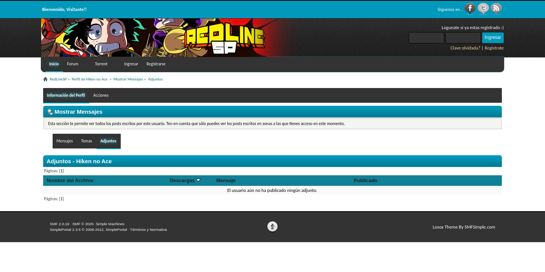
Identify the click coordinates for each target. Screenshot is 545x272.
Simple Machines (110, 224)
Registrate (494, 48)
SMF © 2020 (82, 224)
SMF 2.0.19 (60, 224)
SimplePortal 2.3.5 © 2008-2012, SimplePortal (88, 229)
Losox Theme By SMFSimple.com (464, 227)
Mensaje (225, 180)
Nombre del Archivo (70, 180)
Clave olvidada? (465, 48)
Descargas (185, 180)
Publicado (365, 180)
